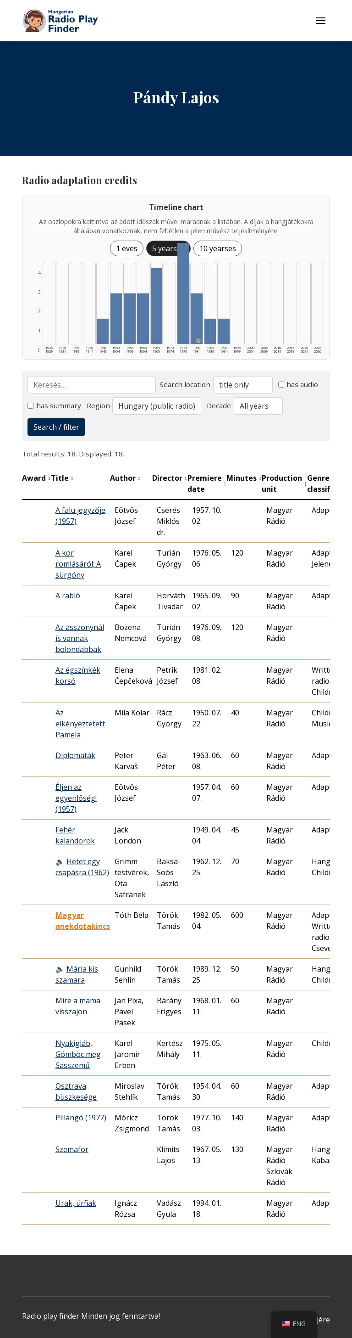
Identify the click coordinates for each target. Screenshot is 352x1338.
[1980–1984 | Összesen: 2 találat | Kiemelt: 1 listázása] (197, 318)
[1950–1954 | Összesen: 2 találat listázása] (116, 318)
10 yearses (217, 248)
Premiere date (207, 483)
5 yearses (168, 248)
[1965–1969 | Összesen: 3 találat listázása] (157, 306)
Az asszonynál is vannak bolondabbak (79, 638)
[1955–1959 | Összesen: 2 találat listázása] (130, 318)
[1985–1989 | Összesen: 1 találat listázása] (210, 331)
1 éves (127, 248)
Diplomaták (75, 755)
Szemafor (71, 1149)
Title (62, 478)
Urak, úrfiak (75, 1203)
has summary (54, 405)
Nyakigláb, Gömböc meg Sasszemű (78, 1054)
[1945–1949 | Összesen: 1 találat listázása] (103, 331)
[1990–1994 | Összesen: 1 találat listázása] (224, 331)
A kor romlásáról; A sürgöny (78, 564)
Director (169, 478)
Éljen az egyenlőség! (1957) (76, 798)
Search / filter (56, 427)
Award (36, 478)
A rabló (67, 595)
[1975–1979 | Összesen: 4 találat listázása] (183, 293)
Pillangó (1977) (80, 1118)
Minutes (244, 478)
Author (125, 478)
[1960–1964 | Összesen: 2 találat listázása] (143, 318)
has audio (298, 384)
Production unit (284, 483)
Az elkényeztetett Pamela (80, 724)
